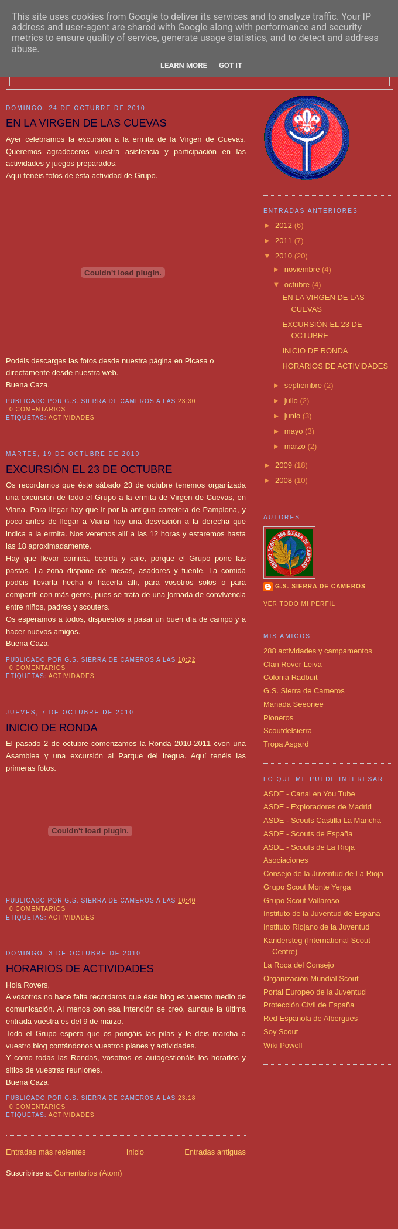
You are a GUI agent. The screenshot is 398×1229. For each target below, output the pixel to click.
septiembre (304, 385)
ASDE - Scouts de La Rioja (309, 847)
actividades (72, 417)
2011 (284, 240)
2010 (284, 255)
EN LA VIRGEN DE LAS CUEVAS (86, 123)
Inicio (135, 1152)
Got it (230, 65)
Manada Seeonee (293, 704)
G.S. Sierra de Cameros (304, 690)
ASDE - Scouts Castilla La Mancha (322, 820)
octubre (298, 284)
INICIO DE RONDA (52, 728)
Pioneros (278, 717)
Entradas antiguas (215, 1152)
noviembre (303, 269)
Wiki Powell (282, 1045)
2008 (284, 480)
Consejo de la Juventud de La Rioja (323, 873)
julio (292, 400)
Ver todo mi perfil (299, 604)
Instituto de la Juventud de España (321, 913)
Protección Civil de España (308, 1004)
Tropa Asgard (286, 744)
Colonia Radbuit (290, 677)
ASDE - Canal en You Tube (309, 793)
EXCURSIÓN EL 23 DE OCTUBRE (89, 469)
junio (293, 415)
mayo (294, 431)
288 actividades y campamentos (317, 650)
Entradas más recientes (46, 1152)
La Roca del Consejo (298, 965)
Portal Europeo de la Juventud (314, 992)
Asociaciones (285, 860)
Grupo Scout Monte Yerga (307, 887)
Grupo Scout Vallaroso (301, 900)
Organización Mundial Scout (311, 978)
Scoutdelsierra (287, 730)
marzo (296, 446)
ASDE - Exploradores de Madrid (317, 806)
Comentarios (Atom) (88, 1173)
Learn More (183, 65)
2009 (284, 465)
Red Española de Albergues (310, 1018)
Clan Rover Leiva (292, 664)
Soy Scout (280, 1031)
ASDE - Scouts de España (307, 833)
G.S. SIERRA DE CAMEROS (320, 586)
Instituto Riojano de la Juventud (316, 926)
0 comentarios (37, 409)
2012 (284, 225)
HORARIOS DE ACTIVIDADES (80, 969)
